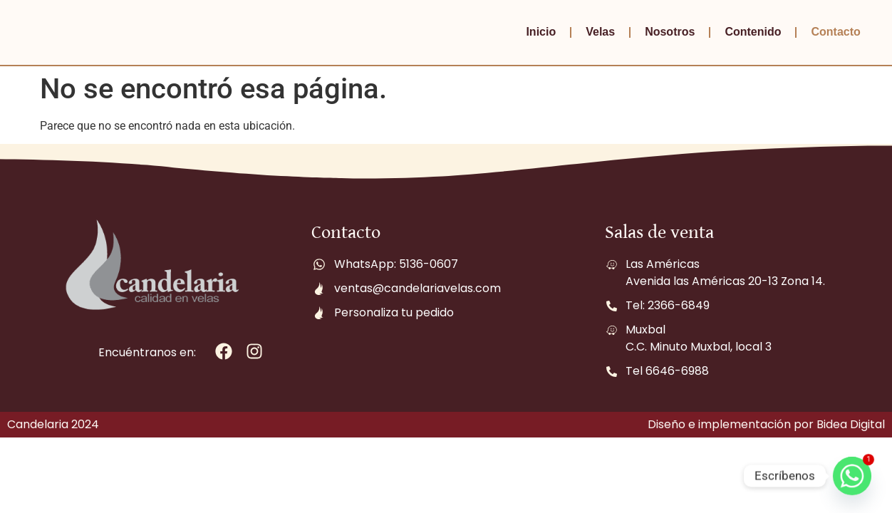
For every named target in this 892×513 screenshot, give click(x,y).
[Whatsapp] (852, 476)
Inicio (541, 32)
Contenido (753, 32)
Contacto (835, 32)
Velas (600, 32)
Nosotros (670, 32)
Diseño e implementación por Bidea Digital (766, 424)
